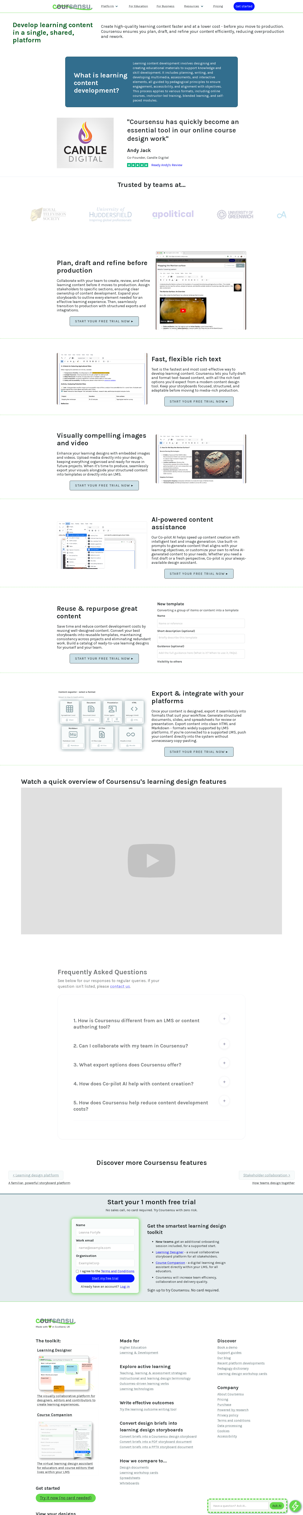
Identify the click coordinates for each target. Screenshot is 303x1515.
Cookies (223, 1431)
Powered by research (233, 1410)
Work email (85, 1240)
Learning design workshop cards (242, 1374)
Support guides (229, 1353)
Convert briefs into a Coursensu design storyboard (158, 1436)
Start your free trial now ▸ (104, 321)
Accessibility (227, 1436)
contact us (120, 987)
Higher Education (133, 1347)
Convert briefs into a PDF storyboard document (156, 1442)
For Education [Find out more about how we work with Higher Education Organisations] (138, 6)
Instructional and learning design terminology (155, 1378)
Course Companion (170, 1263)
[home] (73, 6)
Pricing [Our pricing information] (218, 6)
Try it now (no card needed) (66, 1497)
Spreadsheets (130, 1478)
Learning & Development (139, 1353)
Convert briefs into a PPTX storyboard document (156, 1447)
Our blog (224, 1358)
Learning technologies (137, 1389)
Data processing (229, 1426)
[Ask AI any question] (239, 1506)
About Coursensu (230, 1394)
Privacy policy (227, 1415)
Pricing (222, 1399)
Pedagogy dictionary (233, 1368)
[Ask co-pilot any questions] (295, 1506)
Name (80, 1225)
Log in (125, 1286)
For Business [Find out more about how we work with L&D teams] (165, 6)
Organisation (86, 1256)
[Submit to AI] (277, 1505)
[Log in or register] (244, 6)
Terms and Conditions (117, 1271)
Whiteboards (129, 1483)
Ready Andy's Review (166, 165)
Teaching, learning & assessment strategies (153, 1373)
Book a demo (227, 1347)
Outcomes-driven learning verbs (144, 1384)
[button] (109, 6)
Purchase (224, 1405)
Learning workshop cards (139, 1473)
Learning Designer (169, 1252)
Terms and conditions (233, 1420)
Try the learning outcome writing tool (148, 1409)
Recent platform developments (241, 1363)
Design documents (134, 1467)
